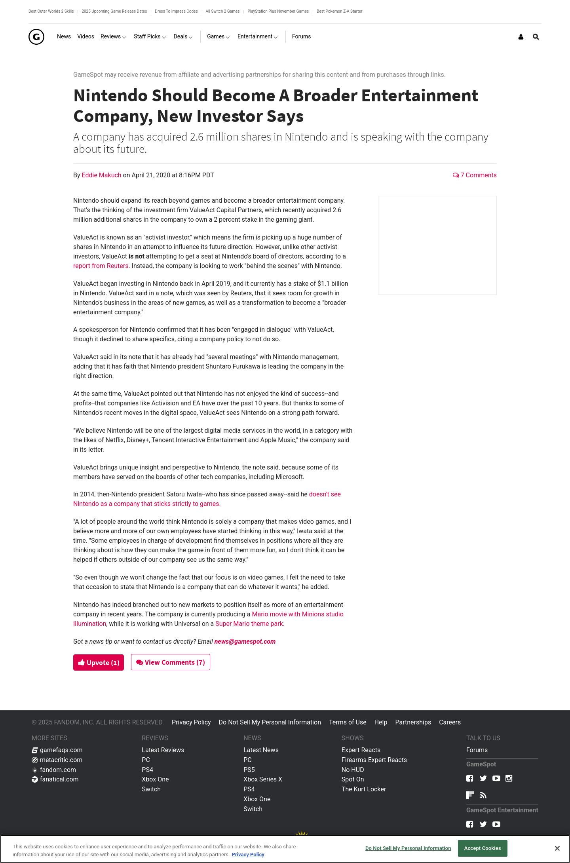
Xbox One (155, 779)
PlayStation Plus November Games (278, 11)
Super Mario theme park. (250, 623)
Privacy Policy (191, 722)
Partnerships (413, 722)
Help (381, 722)
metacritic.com (57, 760)
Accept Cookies (482, 848)
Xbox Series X (262, 779)
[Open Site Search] (536, 37)
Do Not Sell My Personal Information (270, 722)
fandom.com (54, 770)
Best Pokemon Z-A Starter (339, 11)
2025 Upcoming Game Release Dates (114, 11)
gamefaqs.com (57, 750)
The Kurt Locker (364, 789)
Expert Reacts (361, 750)
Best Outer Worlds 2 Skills (51, 11)
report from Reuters (100, 266)
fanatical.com (55, 779)
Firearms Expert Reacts (374, 760)
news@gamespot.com (245, 641)
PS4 (147, 770)
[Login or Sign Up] (521, 37)
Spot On (353, 779)
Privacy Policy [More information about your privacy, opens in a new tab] (248, 854)
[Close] (557, 848)
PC (146, 760)
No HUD (353, 770)
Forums (477, 750)
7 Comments (475, 175)
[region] (285, 849)
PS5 (249, 770)
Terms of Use (348, 722)
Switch (151, 789)
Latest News (261, 750)
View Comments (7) (173, 662)
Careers (450, 722)
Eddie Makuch (102, 175)
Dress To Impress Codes (176, 11)
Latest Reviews (163, 750)
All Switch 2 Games (223, 11)
